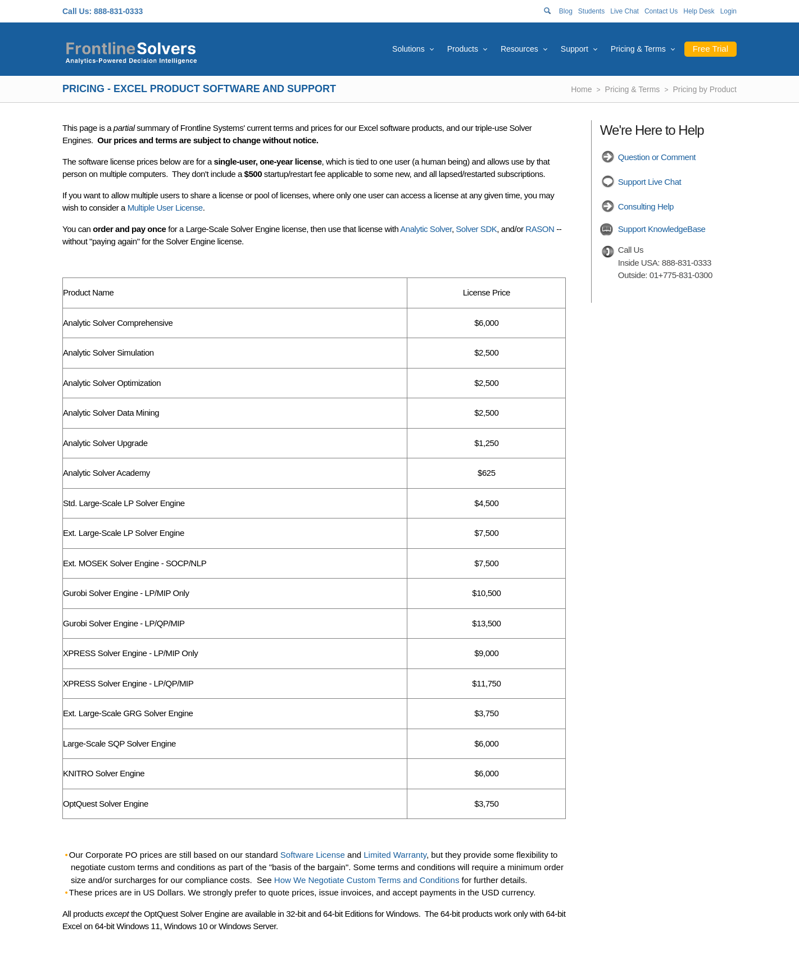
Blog (566, 11)
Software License (312, 854)
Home (581, 89)
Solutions (408, 48)
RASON (539, 229)
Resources (519, 48)
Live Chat (624, 11)
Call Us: (77, 11)
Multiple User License (165, 207)
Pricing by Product (705, 89)
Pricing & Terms (638, 48)
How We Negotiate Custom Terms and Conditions (367, 880)
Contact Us (661, 11)
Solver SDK (476, 229)
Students (591, 11)
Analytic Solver (426, 229)
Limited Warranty (395, 854)
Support (574, 48)
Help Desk (698, 11)
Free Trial (710, 48)
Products (462, 48)
